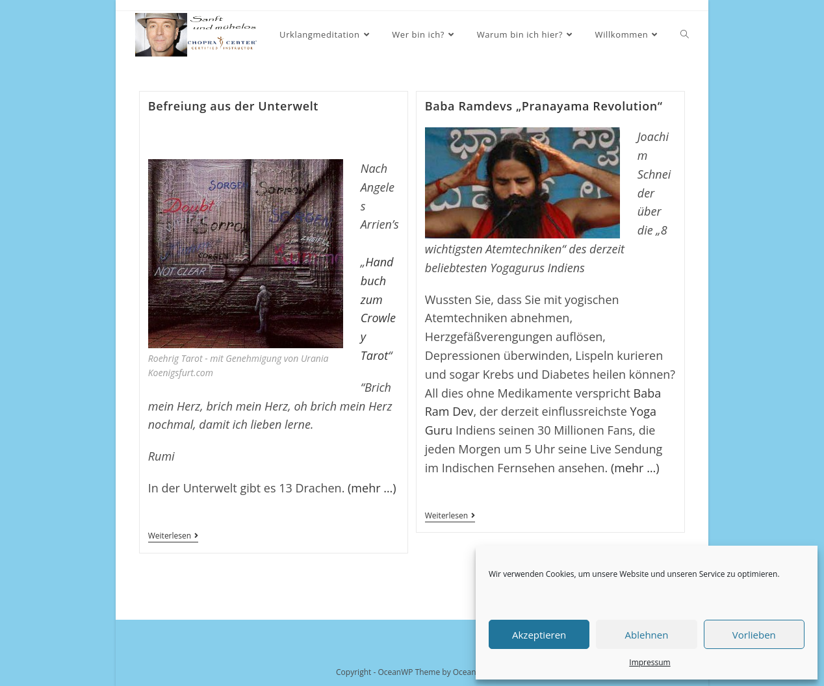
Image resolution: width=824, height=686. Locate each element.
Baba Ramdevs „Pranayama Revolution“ (544, 106)
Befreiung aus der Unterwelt (233, 106)
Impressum (649, 662)
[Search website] (685, 34)
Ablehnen (647, 634)
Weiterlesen (173, 536)
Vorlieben (754, 634)
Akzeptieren (539, 634)
